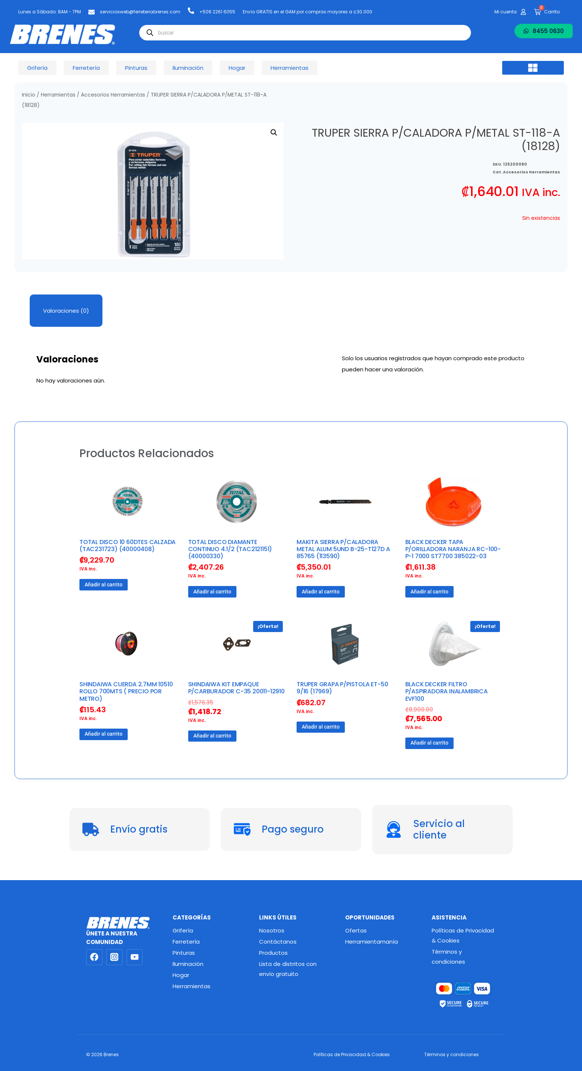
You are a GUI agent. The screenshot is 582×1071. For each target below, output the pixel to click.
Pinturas (184, 953)
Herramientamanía (371, 941)
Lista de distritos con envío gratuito (288, 969)
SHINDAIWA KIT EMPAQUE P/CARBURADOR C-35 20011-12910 (236, 688)
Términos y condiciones (448, 957)
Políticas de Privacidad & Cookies (463, 935)
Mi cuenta (505, 12)
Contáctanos (278, 941)
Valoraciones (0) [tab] (66, 311)
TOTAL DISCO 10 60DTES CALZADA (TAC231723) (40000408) (127, 545)
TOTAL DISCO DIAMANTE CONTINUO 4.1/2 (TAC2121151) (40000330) (230, 549)
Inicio (28, 94)
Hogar (181, 975)
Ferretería (186, 941)
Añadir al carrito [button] (103, 584)
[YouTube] (135, 957)
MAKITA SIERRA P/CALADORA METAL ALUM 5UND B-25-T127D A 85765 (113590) (343, 549)
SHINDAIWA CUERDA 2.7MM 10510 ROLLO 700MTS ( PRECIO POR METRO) (126, 691)
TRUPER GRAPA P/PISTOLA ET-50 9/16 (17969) (342, 688)
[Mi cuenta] (523, 12)
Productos (273, 953)
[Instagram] (114, 957)
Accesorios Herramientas (113, 94)
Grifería (183, 930)
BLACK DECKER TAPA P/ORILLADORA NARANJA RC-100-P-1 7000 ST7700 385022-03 (453, 549)
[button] (533, 68)
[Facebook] (94, 957)
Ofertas (356, 930)
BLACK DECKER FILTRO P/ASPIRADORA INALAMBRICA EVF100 (446, 691)
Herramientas (58, 94)
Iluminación (188, 964)
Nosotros (271, 930)
